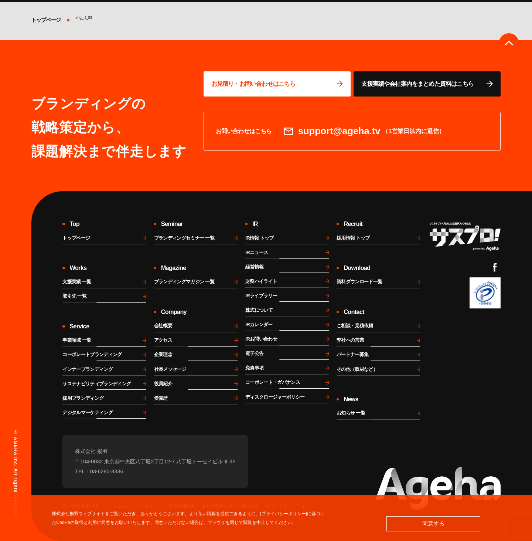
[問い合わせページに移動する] (277, 84)
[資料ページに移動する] (427, 84)
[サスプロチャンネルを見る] (465, 236)
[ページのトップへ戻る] (509, 43)
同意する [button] (433, 523)
